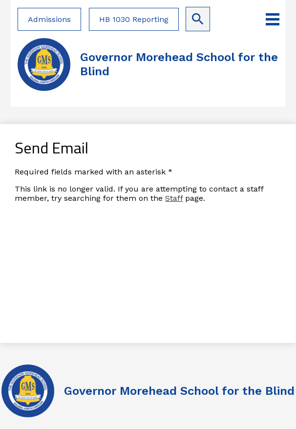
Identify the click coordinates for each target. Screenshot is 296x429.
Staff (174, 198)
